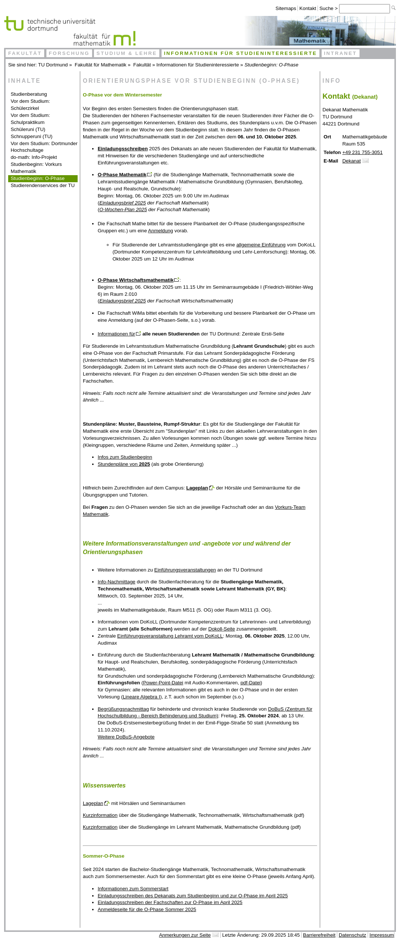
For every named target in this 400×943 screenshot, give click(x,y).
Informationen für (116, 334)
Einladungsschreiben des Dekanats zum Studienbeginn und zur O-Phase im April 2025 (193, 895)
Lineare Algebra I (141, 697)
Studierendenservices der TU (43, 185)
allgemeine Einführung (261, 245)
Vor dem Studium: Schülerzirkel (30, 104)
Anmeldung (160, 230)
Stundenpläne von (124, 464)
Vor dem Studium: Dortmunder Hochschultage (44, 147)
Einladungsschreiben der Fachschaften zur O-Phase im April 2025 (170, 902)
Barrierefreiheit (319, 935)
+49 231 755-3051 (362, 152)
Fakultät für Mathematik (100, 65)
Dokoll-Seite (221, 629)
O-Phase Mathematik (122, 174)
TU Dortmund (53, 65)
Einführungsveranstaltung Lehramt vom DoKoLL (170, 636)
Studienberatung (29, 94)
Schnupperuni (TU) (32, 136)
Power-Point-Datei (163, 682)
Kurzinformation (100, 815)
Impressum (382, 935)
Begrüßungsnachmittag (123, 709)
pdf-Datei (250, 682)
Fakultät (25, 53)
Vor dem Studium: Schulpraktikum (30, 118)
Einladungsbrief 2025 (122, 203)
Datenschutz (352, 935)
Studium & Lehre (127, 53)
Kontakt (307, 8)
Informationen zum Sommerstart (133, 888)
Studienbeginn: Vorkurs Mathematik (36, 167)
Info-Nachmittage (117, 582)
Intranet (340, 53)
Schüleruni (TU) (28, 129)
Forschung (69, 53)
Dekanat (351, 161)
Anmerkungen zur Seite (185, 935)
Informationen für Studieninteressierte (240, 53)
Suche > (329, 8)
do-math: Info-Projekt (34, 157)
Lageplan (197, 488)
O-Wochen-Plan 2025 (123, 209)
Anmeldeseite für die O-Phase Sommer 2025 (147, 909)
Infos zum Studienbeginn (125, 457)
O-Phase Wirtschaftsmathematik (135, 280)
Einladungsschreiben (123, 148)
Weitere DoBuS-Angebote (126, 737)
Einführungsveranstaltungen (185, 570)
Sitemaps (286, 8)
